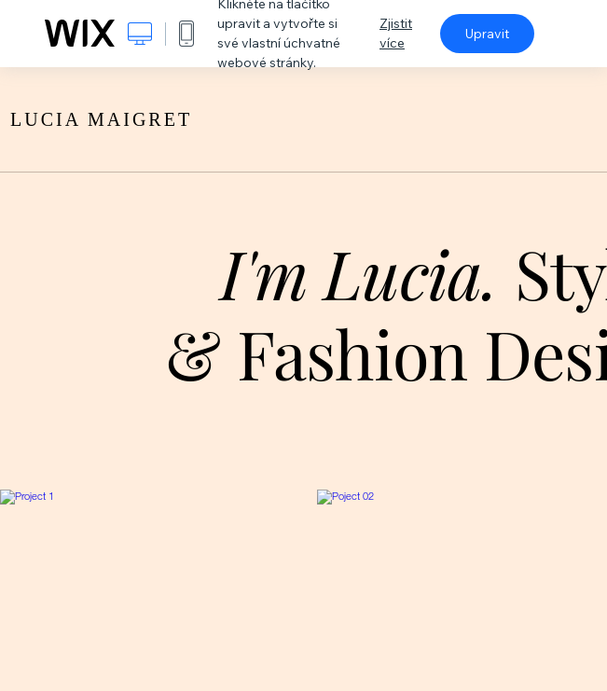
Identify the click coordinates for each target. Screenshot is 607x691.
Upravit (487, 33)
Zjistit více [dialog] (395, 33)
